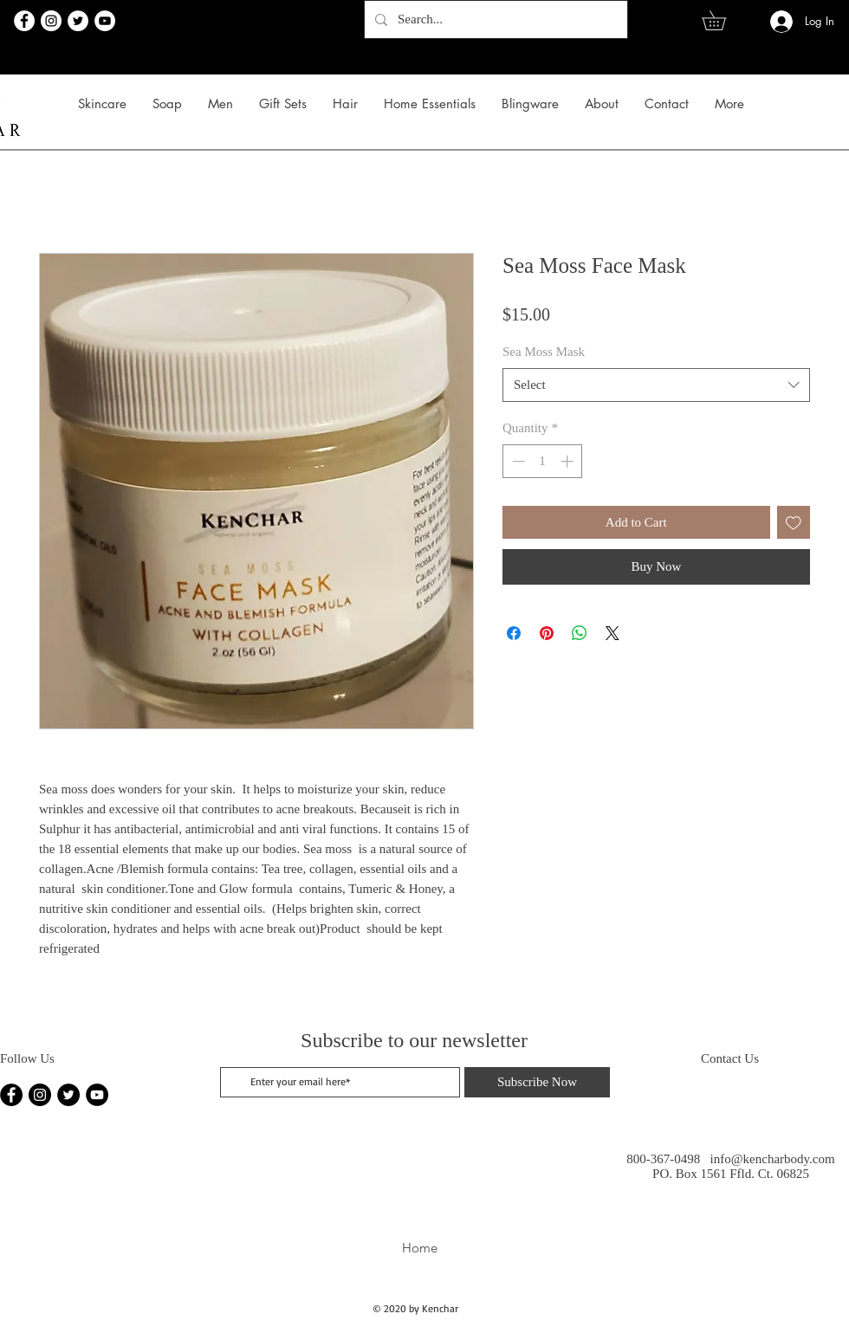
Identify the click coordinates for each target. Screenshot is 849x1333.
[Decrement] (516, 461)
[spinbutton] (542, 461)
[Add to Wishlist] (794, 523)
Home (419, 1247)
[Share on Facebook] (513, 633)
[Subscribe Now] (537, 1082)
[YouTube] (104, 20)
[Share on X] (612, 633)
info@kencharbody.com (772, 1159)
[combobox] (656, 385)
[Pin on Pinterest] (546, 633)
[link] (723, 20)
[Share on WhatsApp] (579, 633)
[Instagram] (51, 20)
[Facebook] (24, 20)
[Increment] (568, 461)
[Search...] (494, 19)
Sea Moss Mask (543, 352)
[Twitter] (78, 20)
